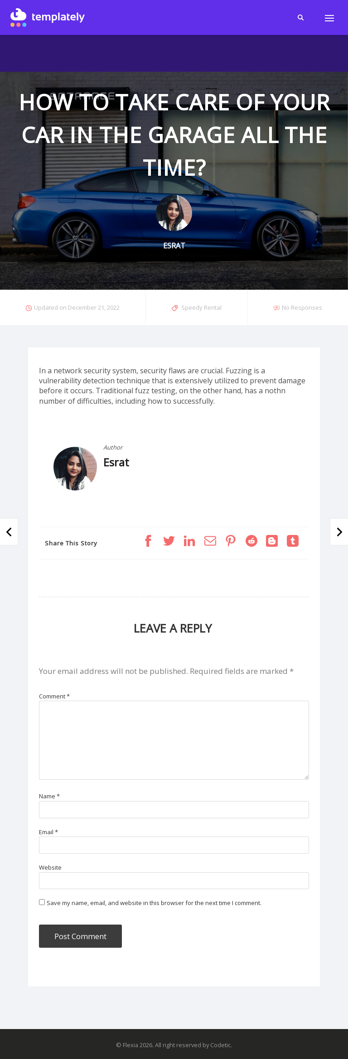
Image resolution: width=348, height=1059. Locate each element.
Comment (54, 696)
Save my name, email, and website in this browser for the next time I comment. (154, 903)
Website (50, 867)
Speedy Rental (201, 307)
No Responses (302, 307)
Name (49, 796)
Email (48, 832)
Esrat (116, 462)
